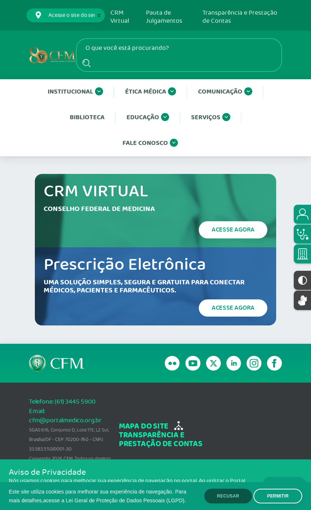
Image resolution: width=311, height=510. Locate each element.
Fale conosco (150, 143)
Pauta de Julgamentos (164, 17)
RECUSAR (228, 496)
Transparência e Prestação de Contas (239, 17)
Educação (148, 118)
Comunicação (225, 92)
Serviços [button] (210, 118)
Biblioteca (87, 117)
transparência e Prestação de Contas (160, 440)
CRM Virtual (119, 17)
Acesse (233, 230)
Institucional (75, 92)
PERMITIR (278, 496)
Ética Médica (150, 92)
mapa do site (143, 426)
